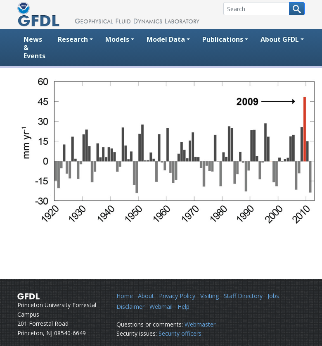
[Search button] (297, 8)
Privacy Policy (177, 296)
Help (183, 306)
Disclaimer (130, 306)
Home (124, 296)
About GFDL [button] (279, 39)
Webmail (161, 306)
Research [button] (73, 39)
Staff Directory (243, 296)
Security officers (180, 333)
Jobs (273, 296)
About (146, 296)
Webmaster (200, 324)
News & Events (34, 47)
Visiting (209, 296)
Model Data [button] (166, 39)
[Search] (256, 8)
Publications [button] (222, 39)
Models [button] (117, 39)
